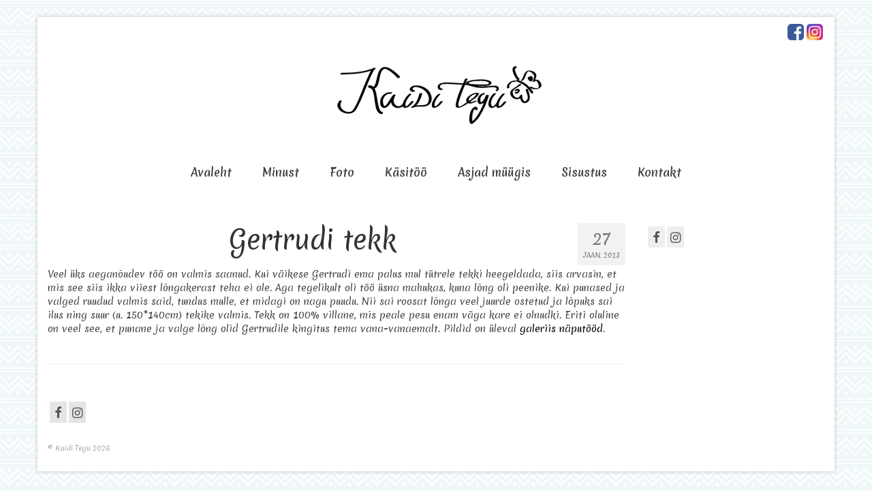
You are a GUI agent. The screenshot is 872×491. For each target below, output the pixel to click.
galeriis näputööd (561, 329)
